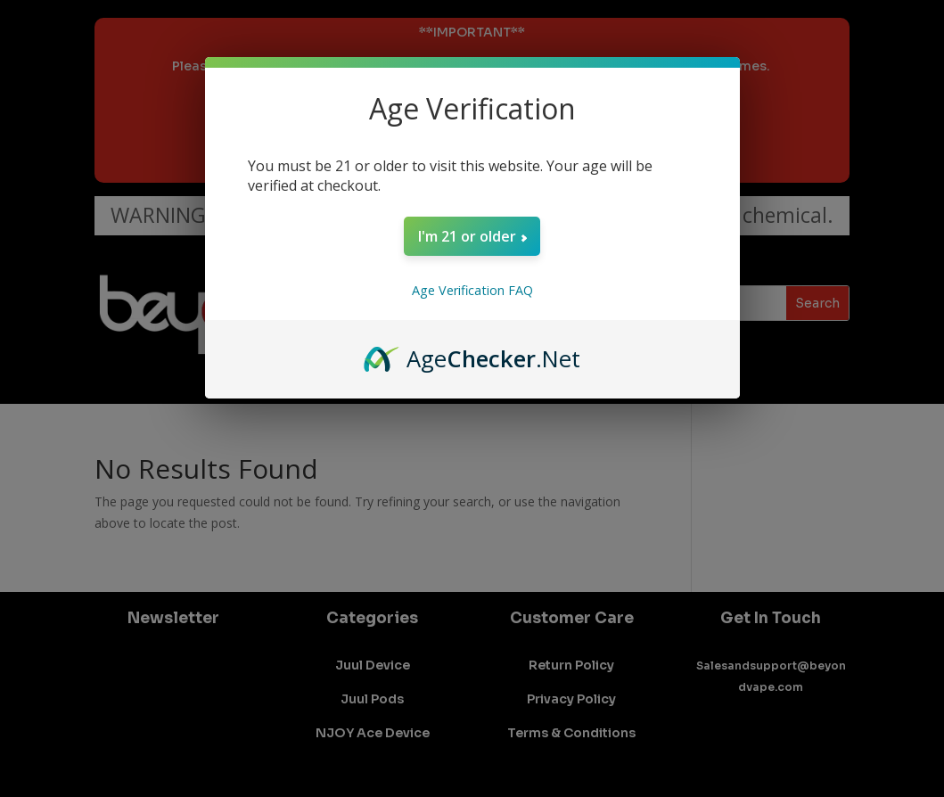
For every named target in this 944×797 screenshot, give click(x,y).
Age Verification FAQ (472, 290)
